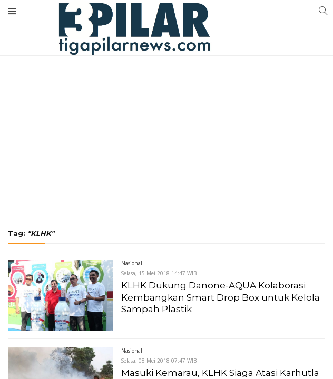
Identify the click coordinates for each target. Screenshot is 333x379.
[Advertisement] (166, 92)
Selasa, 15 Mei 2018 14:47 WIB (159, 273)
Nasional (131, 263)
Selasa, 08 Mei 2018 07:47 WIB (159, 360)
